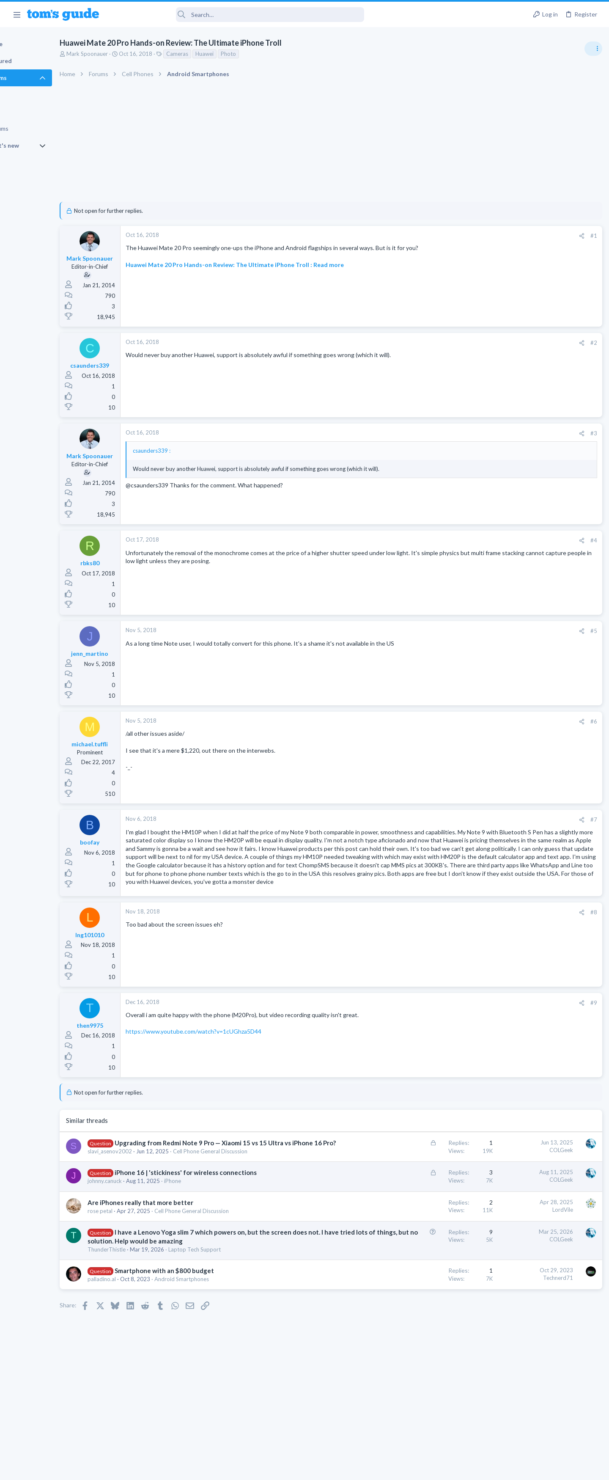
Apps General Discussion (519, 599)
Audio (496, 509)
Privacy (326, 1468)
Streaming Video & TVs (517, 673)
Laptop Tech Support (232, 1309)
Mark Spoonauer (124, 53)
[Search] (237, 14)
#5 (456, 630)
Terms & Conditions (384, 1468)
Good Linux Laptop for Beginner (544, 616)
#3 (456, 433)
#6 (456, 721)
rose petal (137, 1261)
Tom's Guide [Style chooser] (540, 1409)
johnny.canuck (142, 1232)
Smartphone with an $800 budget (202, 1330)
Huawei (242, 53)
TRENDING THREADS (502, 460)
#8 (456, 945)
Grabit (510, 575)
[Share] (444, 236)
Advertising (213, 1468)
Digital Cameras (508, 558)
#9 (456, 1035)
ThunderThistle (144, 1309)
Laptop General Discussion (522, 640)
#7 (456, 819)
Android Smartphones (219, 1338)
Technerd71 (421, 1337)
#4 (456, 540)
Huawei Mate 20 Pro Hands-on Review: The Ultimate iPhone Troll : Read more (272, 264)
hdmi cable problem (527, 656)
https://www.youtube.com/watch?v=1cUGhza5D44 (231, 1064)
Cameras (215, 53)
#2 (456, 342)
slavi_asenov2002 (147, 1193)
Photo (266, 53)
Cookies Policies (272, 1468)
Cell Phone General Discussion (248, 1193)
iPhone (210, 1232)
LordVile (425, 1260)
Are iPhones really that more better (178, 1253)
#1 (456, 235)
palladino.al (139, 1338)
